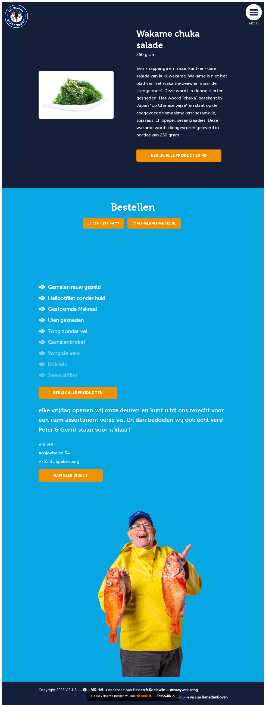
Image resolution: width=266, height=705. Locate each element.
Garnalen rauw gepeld (70, 287)
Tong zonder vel (63, 331)
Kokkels (53, 364)
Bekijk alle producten (179, 155)
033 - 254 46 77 (103, 223)
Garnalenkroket (62, 342)
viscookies (144, 696)
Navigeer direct (70, 475)
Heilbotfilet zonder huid (72, 298)
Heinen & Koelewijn (149, 690)
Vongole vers (59, 353)
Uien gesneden (61, 320)
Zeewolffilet (58, 375)
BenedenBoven (215, 697)
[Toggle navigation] (254, 12)
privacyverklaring (184, 690)
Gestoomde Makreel (68, 309)
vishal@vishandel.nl (154, 223)
